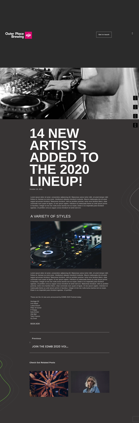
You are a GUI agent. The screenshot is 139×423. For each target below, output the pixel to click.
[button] (132, 33)
